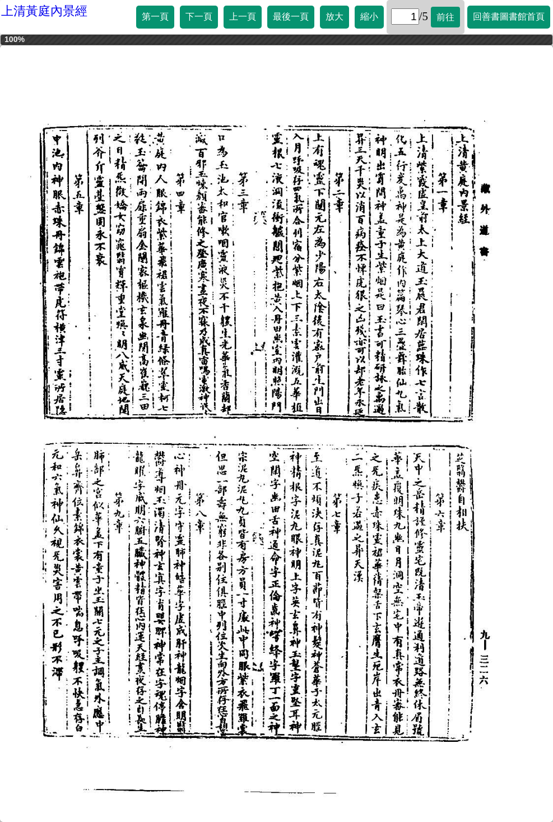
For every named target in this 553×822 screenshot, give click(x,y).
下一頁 (198, 16)
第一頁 (155, 16)
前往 (445, 17)
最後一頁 (291, 16)
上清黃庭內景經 (44, 11)
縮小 (369, 16)
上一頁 (242, 16)
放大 (334, 16)
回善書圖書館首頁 (509, 16)
